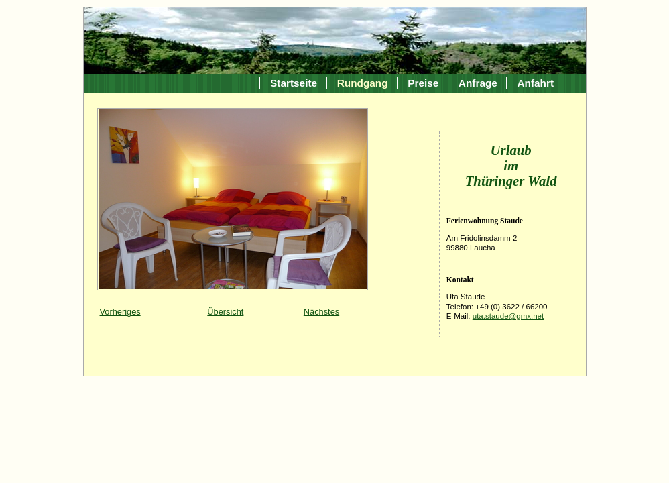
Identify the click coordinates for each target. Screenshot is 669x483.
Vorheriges (120, 312)
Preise (423, 83)
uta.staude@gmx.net (508, 316)
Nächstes (321, 312)
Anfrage (478, 83)
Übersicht (225, 312)
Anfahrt (535, 83)
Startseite (293, 83)
